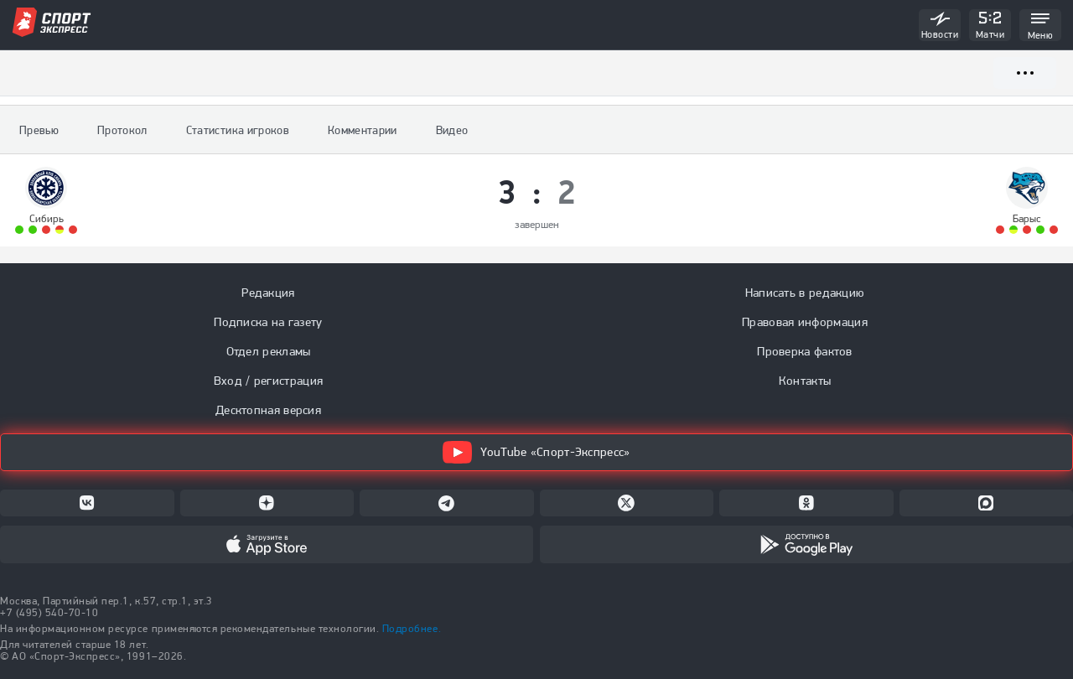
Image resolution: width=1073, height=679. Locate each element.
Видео (452, 130)
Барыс (1027, 218)
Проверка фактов (805, 351)
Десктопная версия (268, 409)
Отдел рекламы (268, 351)
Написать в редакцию (805, 292)
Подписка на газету (268, 321)
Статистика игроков (237, 130)
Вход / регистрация (268, 380)
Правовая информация (805, 321)
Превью (39, 130)
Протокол (122, 130)
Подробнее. (411, 628)
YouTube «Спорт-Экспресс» (536, 452)
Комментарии (362, 130)
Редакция (267, 292)
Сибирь (46, 218)
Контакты (805, 380)
